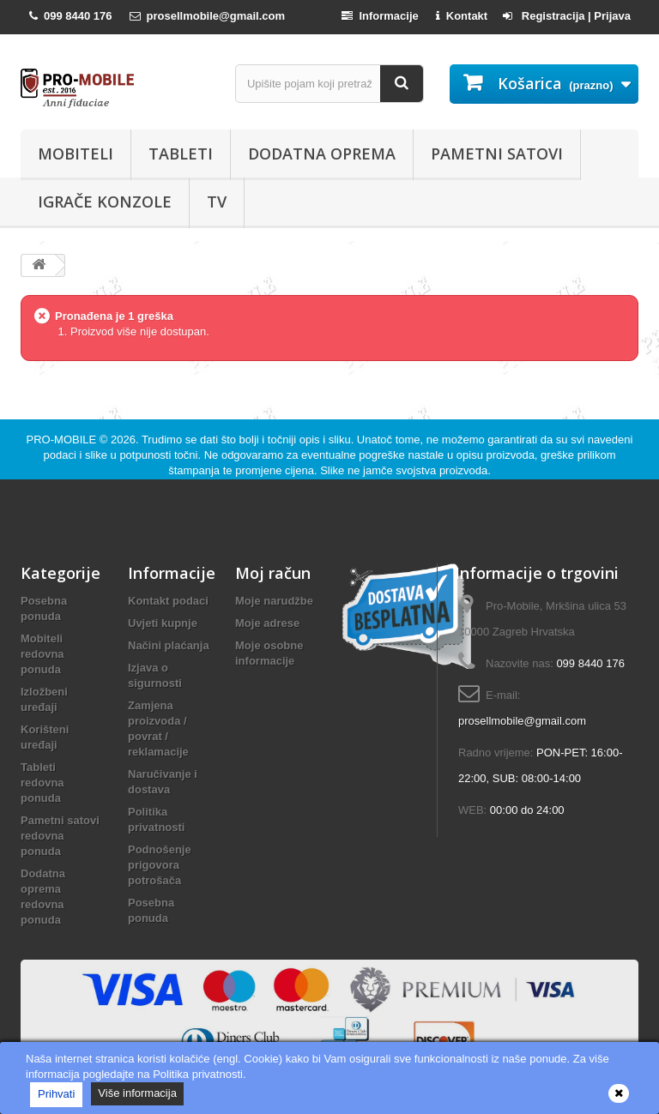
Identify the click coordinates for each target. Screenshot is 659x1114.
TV (217, 201)
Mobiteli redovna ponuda (42, 654)
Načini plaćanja (168, 645)
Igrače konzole (105, 201)
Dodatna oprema (322, 153)
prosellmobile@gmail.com (522, 720)
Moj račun (273, 573)
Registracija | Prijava (567, 15)
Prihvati (56, 1093)
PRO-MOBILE (63, 439)
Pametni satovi (497, 153)
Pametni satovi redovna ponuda (60, 836)
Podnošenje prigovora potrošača (159, 865)
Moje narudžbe (274, 600)
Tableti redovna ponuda (42, 782)
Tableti (180, 153)
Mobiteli (75, 153)
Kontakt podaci (168, 600)
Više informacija (137, 1093)
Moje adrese (267, 623)
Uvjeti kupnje (162, 623)
